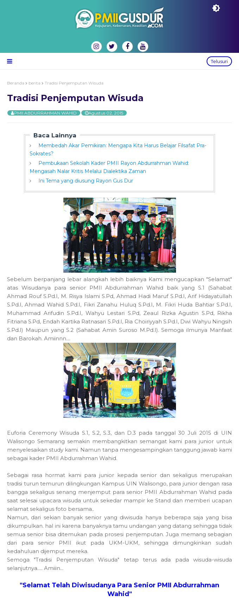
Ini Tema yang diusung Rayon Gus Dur (85, 181)
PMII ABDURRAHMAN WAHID (45, 113)
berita (34, 83)
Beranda (15, 83)
